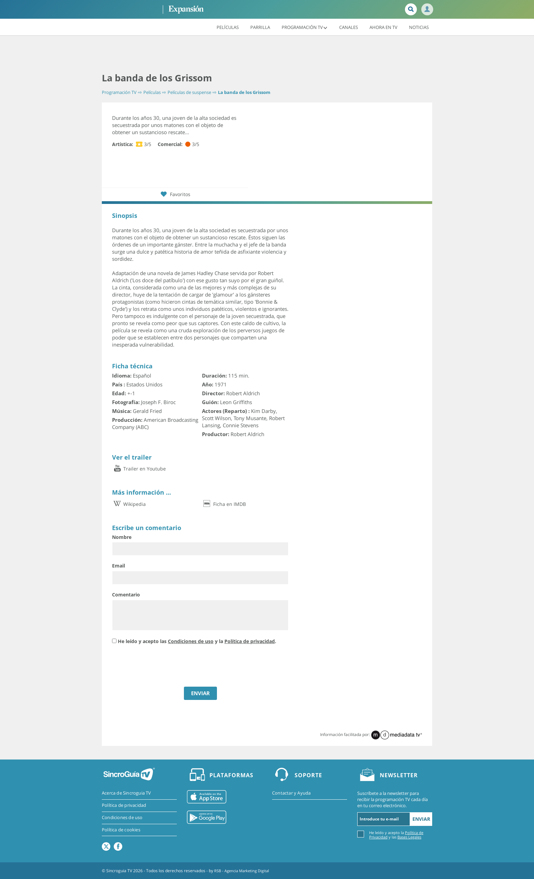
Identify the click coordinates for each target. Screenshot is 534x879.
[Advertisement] (267, 54)
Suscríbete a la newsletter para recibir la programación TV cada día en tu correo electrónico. (392, 799)
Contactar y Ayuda (291, 793)
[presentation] (164, 666)
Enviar (421, 818)
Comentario (126, 594)
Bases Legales (409, 836)
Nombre (121, 537)
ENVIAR (200, 692)
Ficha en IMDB (224, 503)
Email (118, 565)
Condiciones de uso (191, 641)
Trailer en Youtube (139, 468)
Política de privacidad (249, 641)
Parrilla (260, 27)
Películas (228, 27)
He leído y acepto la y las (396, 834)
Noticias (419, 27)
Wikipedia (129, 503)
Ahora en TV (383, 27)
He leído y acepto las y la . (197, 641)
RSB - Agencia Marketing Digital (244, 870)
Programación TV (305, 27)
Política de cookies (121, 830)
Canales (348, 27)
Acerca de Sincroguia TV (126, 793)
